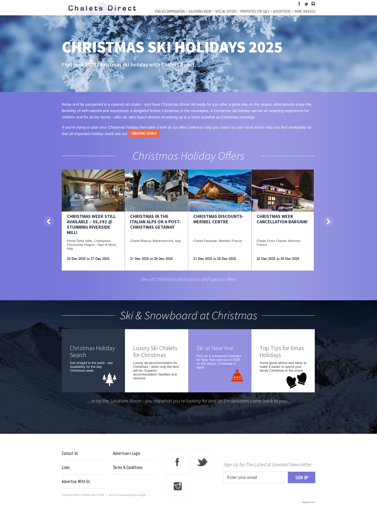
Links (66, 467)
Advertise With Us (76, 481)
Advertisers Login (126, 453)
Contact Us (70, 453)
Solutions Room (199, 11)
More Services (305, 11)
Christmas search (143, 133)
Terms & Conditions (127, 467)
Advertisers (282, 11)
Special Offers (225, 11)
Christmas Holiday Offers (188, 155)
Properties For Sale (254, 11)
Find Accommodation (170, 11)
